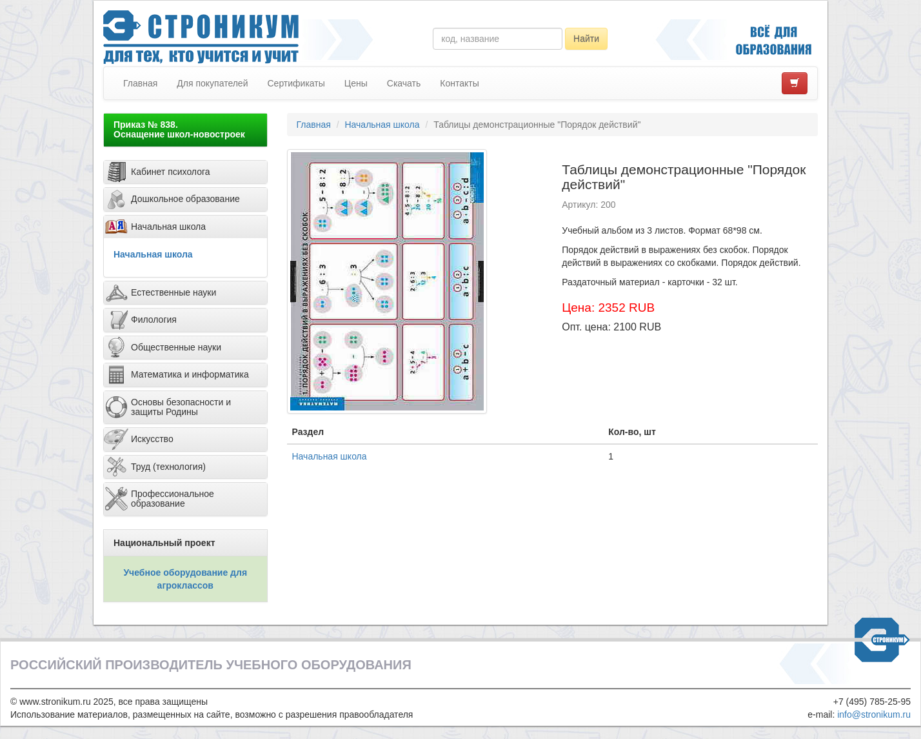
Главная (140, 83)
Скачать (404, 83)
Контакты (459, 83)
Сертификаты (295, 83)
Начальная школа (153, 254)
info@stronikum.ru (874, 714)
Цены (356, 83)
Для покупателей (212, 83)
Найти (586, 39)
